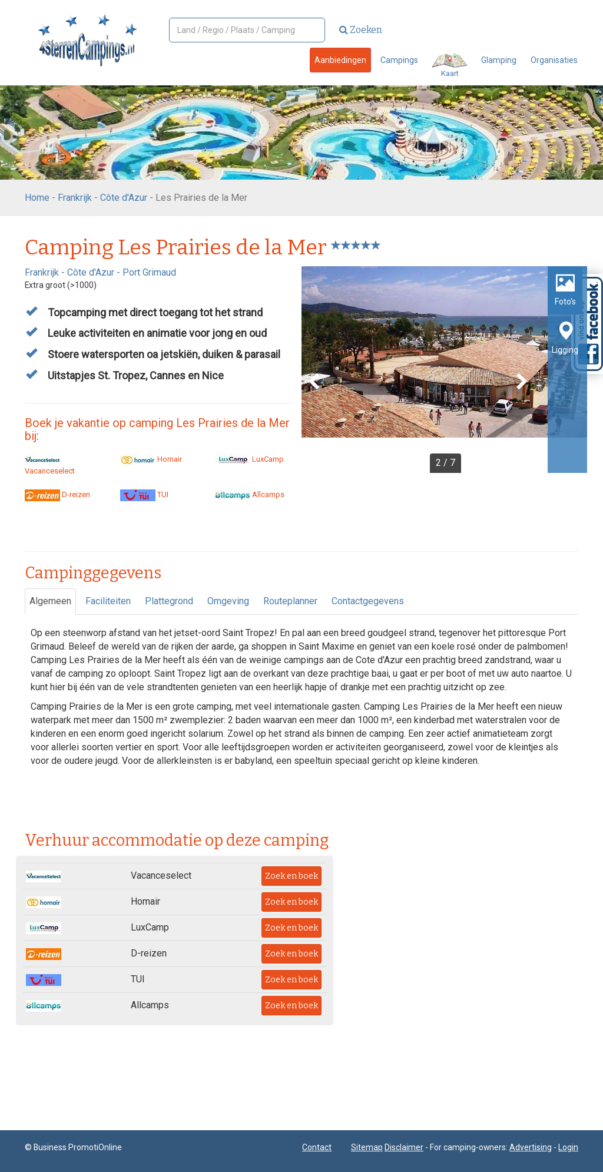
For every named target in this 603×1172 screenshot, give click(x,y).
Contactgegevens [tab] (368, 601)
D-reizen (57, 494)
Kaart (450, 66)
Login (568, 1147)
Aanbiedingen (340, 60)
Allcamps (249, 494)
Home (37, 197)
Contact (317, 1147)
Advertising (530, 1147)
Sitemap (367, 1147)
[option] (444, 369)
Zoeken (360, 29)
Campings (399, 60)
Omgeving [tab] (228, 601)
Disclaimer (404, 1147)
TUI (144, 494)
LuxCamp (249, 459)
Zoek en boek (291, 876)
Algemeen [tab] (50, 601)
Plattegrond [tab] (169, 601)
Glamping (498, 60)
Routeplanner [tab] (290, 601)
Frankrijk (75, 197)
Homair (151, 459)
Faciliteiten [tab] (108, 601)
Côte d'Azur (123, 197)
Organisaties (554, 60)
